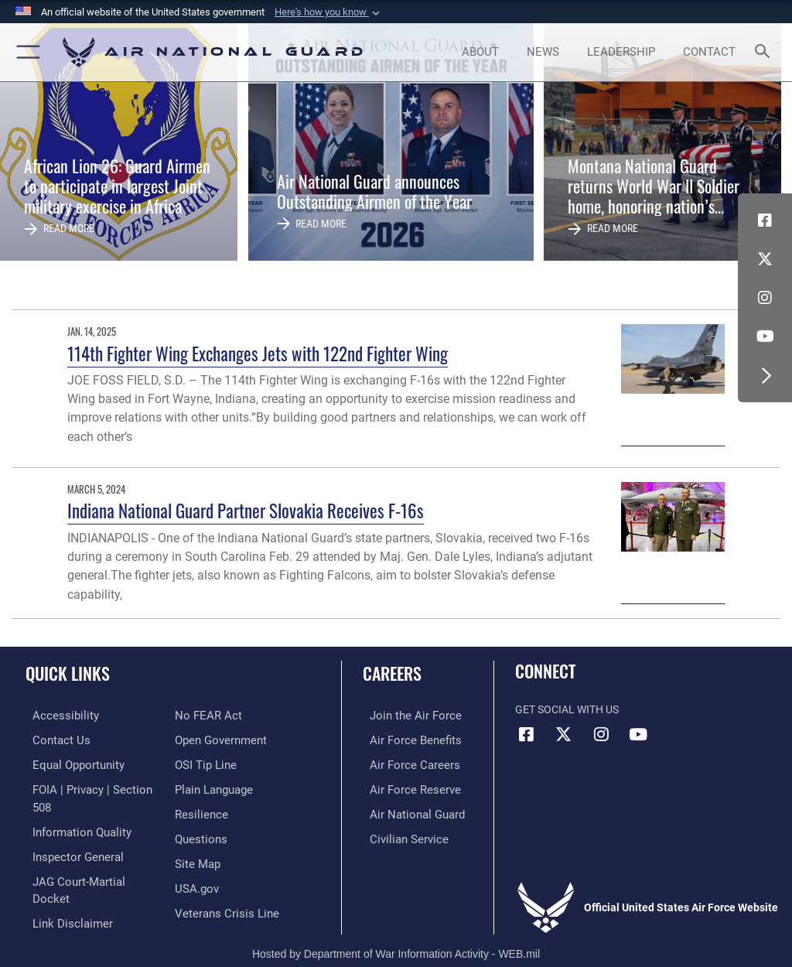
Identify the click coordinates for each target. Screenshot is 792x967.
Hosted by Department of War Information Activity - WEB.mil (396, 933)
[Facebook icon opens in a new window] (765, 220)
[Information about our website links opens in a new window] (61, 881)
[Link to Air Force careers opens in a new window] (404, 762)
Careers (392, 673)
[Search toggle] (765, 52)
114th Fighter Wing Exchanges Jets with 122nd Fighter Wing (257, 353)
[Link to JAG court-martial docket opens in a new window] (87, 857)
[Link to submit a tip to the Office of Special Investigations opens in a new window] (203, 739)
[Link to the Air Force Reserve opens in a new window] (404, 786)
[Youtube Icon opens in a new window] (765, 336)
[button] (329, 12)
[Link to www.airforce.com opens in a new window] (404, 715)
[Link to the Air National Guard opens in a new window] (407, 810)
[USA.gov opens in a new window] (195, 857)
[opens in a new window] (55, 715)
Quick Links (68, 673)
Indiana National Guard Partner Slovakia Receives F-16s (245, 510)
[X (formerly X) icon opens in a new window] (765, 259)
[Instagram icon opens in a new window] (765, 297)
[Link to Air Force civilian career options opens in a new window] (398, 833)
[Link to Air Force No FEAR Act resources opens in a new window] (56, 904)
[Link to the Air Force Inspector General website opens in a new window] (68, 833)
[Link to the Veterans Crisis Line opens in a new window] (222, 881)
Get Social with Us (567, 709)
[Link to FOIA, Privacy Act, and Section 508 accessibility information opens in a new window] (90, 786)
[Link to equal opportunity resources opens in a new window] (69, 762)
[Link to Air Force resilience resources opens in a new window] (198, 786)
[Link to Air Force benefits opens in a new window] (405, 739)
